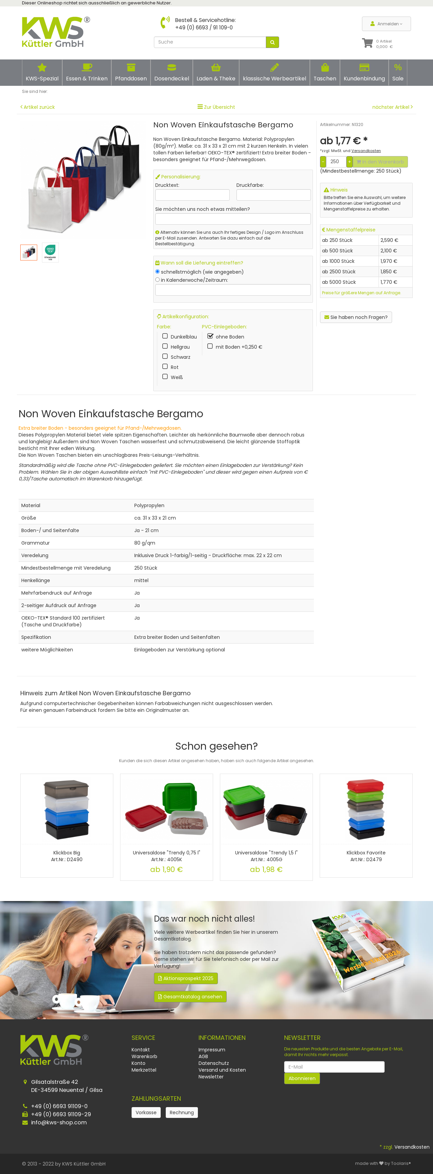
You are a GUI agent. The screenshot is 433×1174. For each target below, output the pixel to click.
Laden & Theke (216, 72)
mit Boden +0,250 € (239, 347)
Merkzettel (144, 1070)
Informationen (222, 1037)
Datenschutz (214, 1063)
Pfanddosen (131, 72)
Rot (175, 367)
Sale (398, 72)
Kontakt (141, 1049)
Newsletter (211, 1076)
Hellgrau (180, 347)
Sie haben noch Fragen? (356, 317)
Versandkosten (412, 1147)
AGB (203, 1056)
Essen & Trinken (87, 72)
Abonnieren (302, 1078)
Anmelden (386, 24)
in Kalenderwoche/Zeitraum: (194, 280)
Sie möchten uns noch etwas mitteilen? (202, 209)
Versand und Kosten (222, 1070)
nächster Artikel (391, 107)
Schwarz (180, 357)
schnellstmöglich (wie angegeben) (202, 272)
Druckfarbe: (250, 185)
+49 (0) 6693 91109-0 (59, 1106)
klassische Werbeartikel (274, 72)
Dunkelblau (184, 336)
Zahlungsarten (156, 1098)
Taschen (325, 72)
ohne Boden (230, 336)
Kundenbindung (364, 72)
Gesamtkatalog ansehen (190, 996)
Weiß (177, 377)
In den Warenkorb (380, 161)
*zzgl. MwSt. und (350, 150)
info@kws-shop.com (59, 1122)
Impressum (212, 1049)
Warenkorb (144, 1056)
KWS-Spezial (42, 72)
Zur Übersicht (219, 107)
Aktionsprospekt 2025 (185, 978)
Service (143, 1037)
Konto (138, 1063)
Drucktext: (167, 185)
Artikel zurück (39, 107)
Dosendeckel (171, 72)
